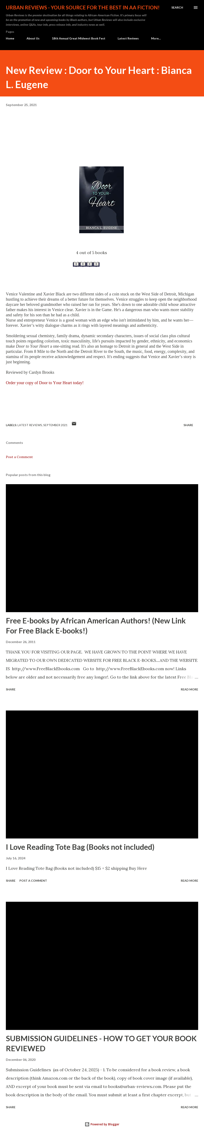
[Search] (177, 7)
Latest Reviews (128, 38)
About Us (33, 38)
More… (156, 38)
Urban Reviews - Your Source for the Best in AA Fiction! (83, 7)
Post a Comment (19, 457)
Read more (189, 689)
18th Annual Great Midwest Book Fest (78, 38)
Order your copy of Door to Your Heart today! (45, 382)
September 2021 (55, 425)
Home (10, 38)
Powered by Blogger (102, 1124)
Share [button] (188, 425)
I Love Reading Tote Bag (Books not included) (80, 846)
